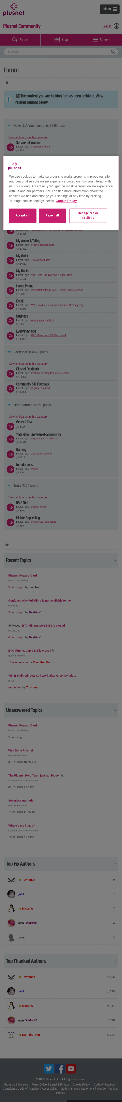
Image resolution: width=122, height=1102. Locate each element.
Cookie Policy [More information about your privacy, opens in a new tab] (66, 201)
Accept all (23, 215)
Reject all (52, 215)
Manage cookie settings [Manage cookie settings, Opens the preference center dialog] (88, 216)
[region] (61, 193)
